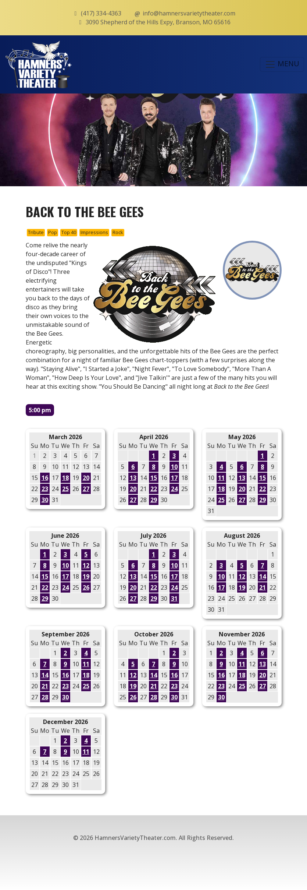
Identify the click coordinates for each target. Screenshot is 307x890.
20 (86, 478)
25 (65, 489)
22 (153, 489)
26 (86, 587)
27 (86, 489)
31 (174, 598)
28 (45, 697)
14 (262, 576)
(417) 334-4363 (96, 13)
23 (45, 489)
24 (174, 489)
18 (65, 478)
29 (153, 500)
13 (133, 478)
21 (262, 587)
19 (86, 576)
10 (174, 467)
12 (86, 565)
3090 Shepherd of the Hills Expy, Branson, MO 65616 (154, 22)
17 (174, 478)
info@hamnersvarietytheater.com (184, 13)
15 (153, 478)
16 (45, 478)
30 (45, 500)
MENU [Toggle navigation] (282, 64)
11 (221, 478)
